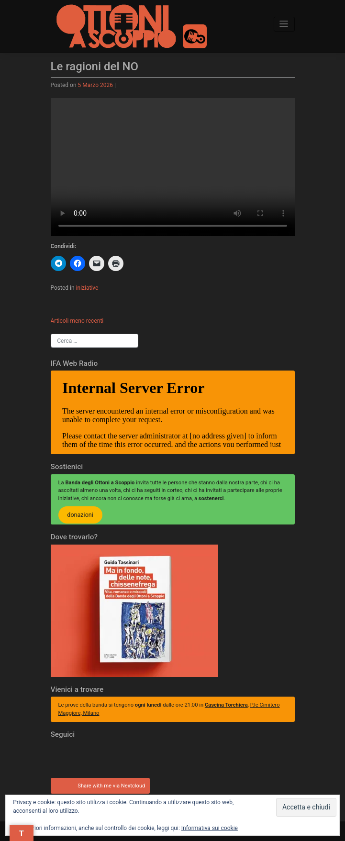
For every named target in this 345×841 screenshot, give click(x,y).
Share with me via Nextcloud (99, 784)
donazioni (80, 515)
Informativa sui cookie (209, 828)
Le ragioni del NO (95, 66)
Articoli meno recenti (77, 320)
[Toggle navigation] (284, 24)
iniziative (87, 287)
